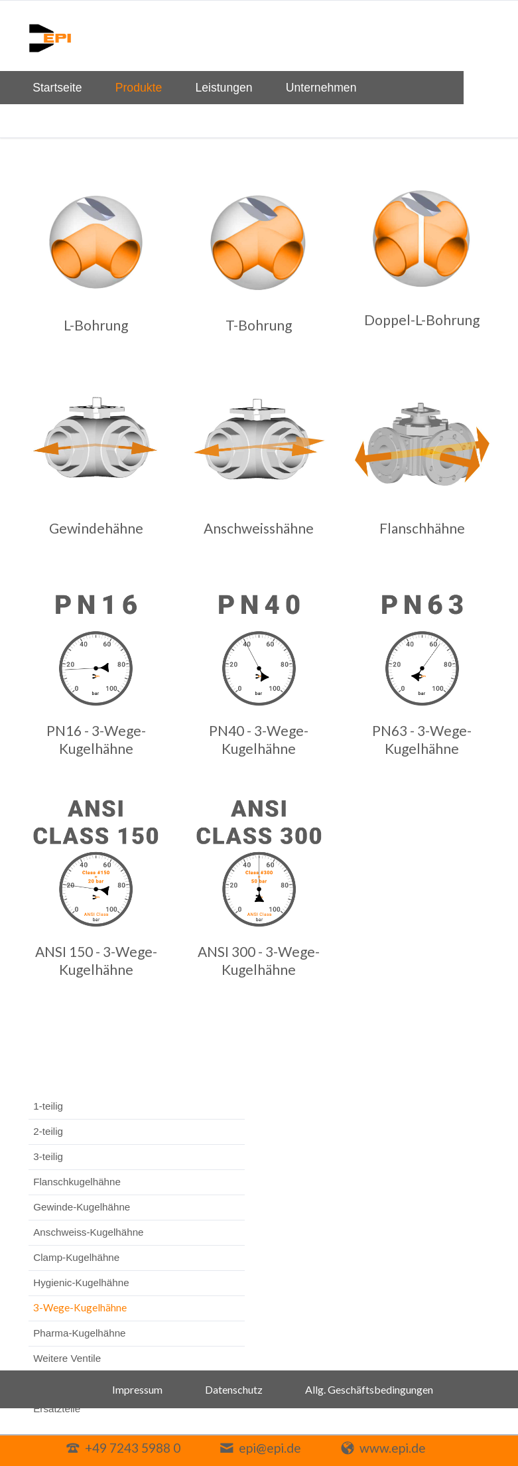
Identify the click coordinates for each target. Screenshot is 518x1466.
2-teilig (48, 1131)
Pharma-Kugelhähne (79, 1333)
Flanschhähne (422, 528)
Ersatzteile (56, 1408)
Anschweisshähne (259, 528)
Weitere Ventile (67, 1358)
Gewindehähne (96, 528)
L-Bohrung (96, 325)
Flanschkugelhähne (77, 1181)
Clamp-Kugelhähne (76, 1257)
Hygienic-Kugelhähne (81, 1282)
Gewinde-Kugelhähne (81, 1206)
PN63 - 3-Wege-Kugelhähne (422, 739)
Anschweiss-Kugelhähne (88, 1232)
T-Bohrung (259, 325)
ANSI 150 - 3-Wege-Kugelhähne (96, 960)
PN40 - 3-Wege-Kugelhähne (258, 739)
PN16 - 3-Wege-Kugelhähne (96, 739)
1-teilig (48, 1106)
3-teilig (48, 1156)
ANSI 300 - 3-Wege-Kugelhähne (259, 960)
